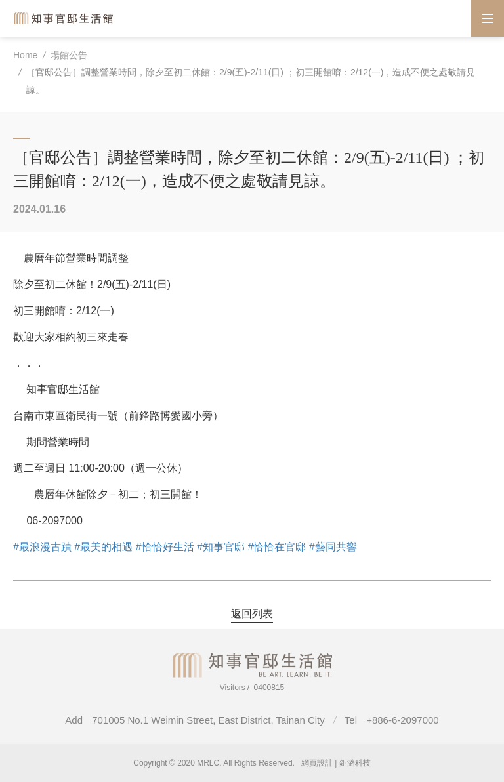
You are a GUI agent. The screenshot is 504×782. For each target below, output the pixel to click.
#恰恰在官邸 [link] (276, 546)
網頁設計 (317, 763)
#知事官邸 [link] (221, 546)
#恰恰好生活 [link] (165, 546)
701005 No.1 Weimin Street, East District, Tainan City (208, 720)
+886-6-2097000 (402, 720)
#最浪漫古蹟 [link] (42, 546)
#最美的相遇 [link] (103, 546)
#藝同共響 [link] (333, 546)
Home (25, 55)
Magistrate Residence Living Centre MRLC (64, 18)
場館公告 (69, 55)
